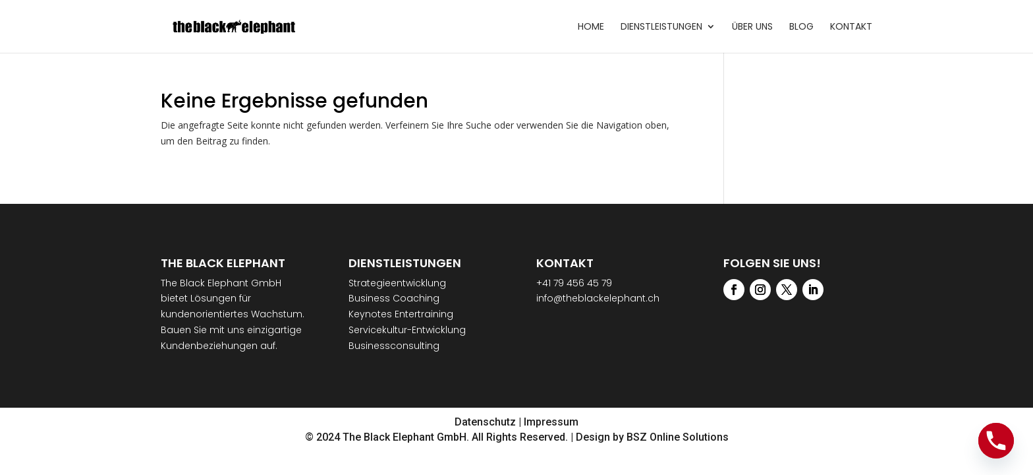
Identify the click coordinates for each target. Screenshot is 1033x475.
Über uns (752, 27)
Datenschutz (485, 422)
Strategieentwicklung (397, 283)
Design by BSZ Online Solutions (652, 437)
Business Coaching (394, 298)
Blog (801, 27)
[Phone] (996, 441)
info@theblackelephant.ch (597, 298)
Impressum (551, 422)
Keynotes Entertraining (401, 314)
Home (591, 27)
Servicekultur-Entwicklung (407, 329)
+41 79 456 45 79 (574, 283)
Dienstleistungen (661, 27)
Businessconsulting (394, 345)
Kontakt (851, 27)
